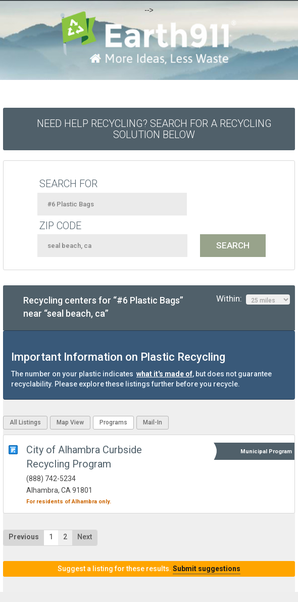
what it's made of (164, 374)
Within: (253, 299)
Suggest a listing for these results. (149, 569)
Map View (70, 422)
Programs (113, 422)
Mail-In (152, 422)
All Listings (25, 422)
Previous (24, 537)
